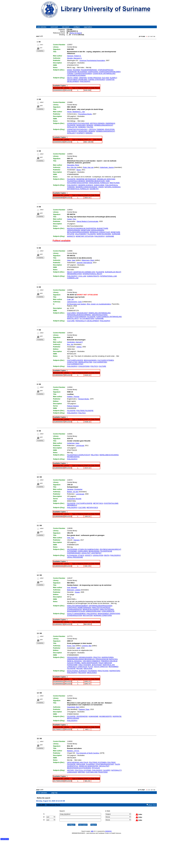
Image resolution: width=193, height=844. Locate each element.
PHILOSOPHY (85, 81)
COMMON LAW (72, 278)
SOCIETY (88, 555)
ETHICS (81, 555)
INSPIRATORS (114, 671)
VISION (101, 187)
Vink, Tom (70, 538)
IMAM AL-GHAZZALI (74, 661)
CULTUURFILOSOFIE (75, 360)
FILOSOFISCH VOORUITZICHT (78, 455)
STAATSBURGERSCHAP (105, 764)
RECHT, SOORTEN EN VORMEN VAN (81, 272)
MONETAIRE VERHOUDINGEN (92, 230)
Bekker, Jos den (73, 492)
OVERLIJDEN (83, 551)
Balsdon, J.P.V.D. (73, 751)
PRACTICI (97, 657)
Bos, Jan (70, 344)
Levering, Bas (86, 646)
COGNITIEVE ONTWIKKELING (104, 73)
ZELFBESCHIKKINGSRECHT (110, 549)
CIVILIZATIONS (84, 366)
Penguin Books (83, 399)
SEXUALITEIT (104, 766)
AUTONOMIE (72, 551)
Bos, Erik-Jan (72, 167)
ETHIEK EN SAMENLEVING (88, 549)
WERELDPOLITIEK (85, 362)
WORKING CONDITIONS (102, 615)
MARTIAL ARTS (73, 318)
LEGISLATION (98, 555)
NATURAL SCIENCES (112, 187)
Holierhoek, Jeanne (107, 167)
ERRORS (89, 133)
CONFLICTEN (72, 362)
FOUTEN (90, 127)
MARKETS (71, 236)
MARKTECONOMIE (104, 234)
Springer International (84, 262)
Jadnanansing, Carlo (74, 302)
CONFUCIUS (82, 666)
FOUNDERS (92, 671)
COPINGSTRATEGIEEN (83, 73)
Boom (79, 170)
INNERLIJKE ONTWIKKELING (99, 313)
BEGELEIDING (94, 551)
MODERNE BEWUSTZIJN (95, 181)
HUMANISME (93, 716)
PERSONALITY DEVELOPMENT (87, 321)
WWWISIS (108, 829)
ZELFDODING (72, 549)
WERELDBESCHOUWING (109, 455)
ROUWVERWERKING (89, 70)
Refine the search (75, 33)
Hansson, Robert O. (74, 56)
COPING (70, 73)
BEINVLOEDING (73, 718)
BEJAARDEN (82, 72)
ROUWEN (76, 70)
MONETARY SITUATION (84, 236)
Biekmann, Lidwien (73, 590)
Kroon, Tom (71, 646)
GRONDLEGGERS (85, 657)
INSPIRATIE (117, 716)
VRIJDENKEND (82, 716)
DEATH (69, 78)
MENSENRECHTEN (74, 274)
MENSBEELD (72, 505)
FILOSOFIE (71, 125)
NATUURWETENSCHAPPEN (77, 183)
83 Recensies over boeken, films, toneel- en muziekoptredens (89, 304)
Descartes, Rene (73, 165)
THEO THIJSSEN (84, 665)
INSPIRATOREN (107, 657)
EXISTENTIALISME (111, 503)
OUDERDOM (72, 72)
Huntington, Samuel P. (75, 342)
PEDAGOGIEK (72, 657)
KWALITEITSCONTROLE (101, 607)
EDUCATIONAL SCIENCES (77, 671)
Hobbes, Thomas (73, 396)
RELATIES (95, 455)
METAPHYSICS (92, 507)
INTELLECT (71, 133)
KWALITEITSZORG (107, 609)
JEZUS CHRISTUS (101, 666)
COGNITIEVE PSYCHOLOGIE (78, 123)
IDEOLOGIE (88, 668)
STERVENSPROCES (105, 70)
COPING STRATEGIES (96, 79)
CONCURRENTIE (108, 611)
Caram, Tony (71, 219)
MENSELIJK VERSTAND (106, 179)
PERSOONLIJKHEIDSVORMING (79, 315)
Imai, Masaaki (72, 587)
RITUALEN (96, 768)
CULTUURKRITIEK (100, 362)
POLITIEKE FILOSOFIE (84, 410)
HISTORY (70, 770)
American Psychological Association (92, 60)
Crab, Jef (70, 299)
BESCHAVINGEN (90, 360)
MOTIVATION (88, 615)
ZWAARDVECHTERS (99, 315)
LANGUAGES (72, 772)
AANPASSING (93, 72)
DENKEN (89, 125)
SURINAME (116, 234)
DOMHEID (82, 127)
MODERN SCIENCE (85, 185)
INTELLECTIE (72, 127)
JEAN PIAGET (97, 665)
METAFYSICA (98, 503)
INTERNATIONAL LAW (108, 276)
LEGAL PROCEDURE (75, 557)
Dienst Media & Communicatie (87, 221)
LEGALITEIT (85, 553)
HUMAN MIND (99, 185)
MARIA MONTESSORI (89, 663)
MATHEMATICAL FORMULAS (78, 189)
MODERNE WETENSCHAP (86, 179)
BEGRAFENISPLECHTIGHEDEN (79, 768)
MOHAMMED (113, 666)
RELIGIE (79, 668)
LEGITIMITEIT (96, 553)
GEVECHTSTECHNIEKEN (76, 316)
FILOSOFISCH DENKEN (76, 181)
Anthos (79, 347)
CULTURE (70, 321)
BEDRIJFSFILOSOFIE (91, 609)
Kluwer (77, 592)
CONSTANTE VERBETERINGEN (79, 607)
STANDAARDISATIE (74, 609)
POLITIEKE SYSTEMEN (97, 762)
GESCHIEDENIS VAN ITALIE (77, 762)
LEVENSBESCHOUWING (76, 75)
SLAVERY (106, 770)
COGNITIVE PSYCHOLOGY (77, 129)
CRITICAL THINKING (96, 129)
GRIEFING (83, 78)
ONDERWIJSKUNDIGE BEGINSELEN (81, 659)
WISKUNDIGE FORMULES (99, 183)
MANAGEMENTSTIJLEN (76, 611)
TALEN (117, 764)
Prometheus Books (85, 114)
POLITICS (94, 366)
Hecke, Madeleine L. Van (76, 112)
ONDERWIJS (110, 123)
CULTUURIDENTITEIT (75, 364)
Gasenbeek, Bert (73, 707)
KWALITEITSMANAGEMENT (77, 606)
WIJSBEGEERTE (73, 457)
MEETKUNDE (115, 183)
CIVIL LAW (82, 276)
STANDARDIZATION (74, 615)
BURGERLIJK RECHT (113, 272)
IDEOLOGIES (92, 673)
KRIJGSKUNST (82, 313)
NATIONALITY (116, 770)
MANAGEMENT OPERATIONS (109, 613)
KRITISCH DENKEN (97, 123)
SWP (78, 648)
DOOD (69, 70)
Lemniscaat (80, 445)
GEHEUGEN (80, 125)
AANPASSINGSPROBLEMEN (109, 72)
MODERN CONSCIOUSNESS (86, 187)
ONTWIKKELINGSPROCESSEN (100, 606)
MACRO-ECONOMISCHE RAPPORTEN (81, 228)
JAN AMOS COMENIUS (91, 661)
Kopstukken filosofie (74, 499)
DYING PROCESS (94, 78)
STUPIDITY (80, 133)
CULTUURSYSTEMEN (105, 360)
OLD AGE (105, 78)
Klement (77, 540)
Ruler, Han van (88, 167)
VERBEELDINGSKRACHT (103, 125)
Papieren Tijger (84, 709)
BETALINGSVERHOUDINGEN (78, 232)
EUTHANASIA (72, 555)
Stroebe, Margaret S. (74, 58)
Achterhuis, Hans (73, 443)
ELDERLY (113, 78)
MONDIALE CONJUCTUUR (100, 232)
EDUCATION (109, 129)
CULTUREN (71, 313)
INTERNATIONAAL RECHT (92, 274)
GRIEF (75, 78)
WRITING (81, 772)
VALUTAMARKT (81, 234)
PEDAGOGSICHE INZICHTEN (106, 659)
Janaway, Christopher (74, 489)
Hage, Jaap (71, 260)
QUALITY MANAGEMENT (76, 613)
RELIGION (82, 673)
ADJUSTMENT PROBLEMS (77, 79)
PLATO (90, 666)
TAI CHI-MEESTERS (86, 318)
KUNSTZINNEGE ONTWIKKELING (109, 316)
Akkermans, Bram (88, 260)
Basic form (152, 803)
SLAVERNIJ (90, 764)
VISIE (107, 181)
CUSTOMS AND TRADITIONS (97, 772)
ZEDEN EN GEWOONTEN (88, 766)
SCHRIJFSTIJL (72, 766)
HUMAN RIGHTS (93, 276)
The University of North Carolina (87, 753)
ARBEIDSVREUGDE (93, 611)
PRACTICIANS (103, 671)
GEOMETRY (94, 189)
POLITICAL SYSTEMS (83, 770)
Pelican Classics (73, 406)
